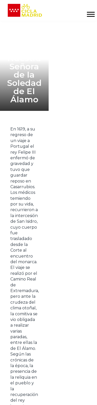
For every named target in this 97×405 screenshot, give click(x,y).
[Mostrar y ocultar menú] (90, 14)
